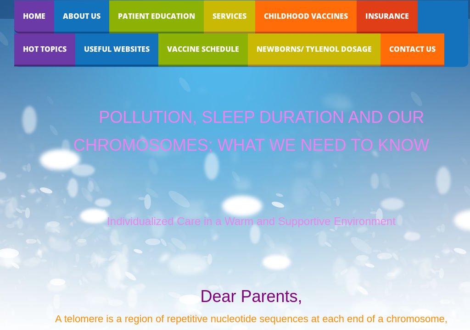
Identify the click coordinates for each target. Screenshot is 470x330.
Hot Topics (45, 49)
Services (229, 16)
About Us (82, 16)
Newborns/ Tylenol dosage (314, 49)
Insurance (387, 16)
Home (34, 16)
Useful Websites (117, 49)
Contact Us (412, 49)
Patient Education (156, 16)
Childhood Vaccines (306, 16)
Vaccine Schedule (203, 49)
